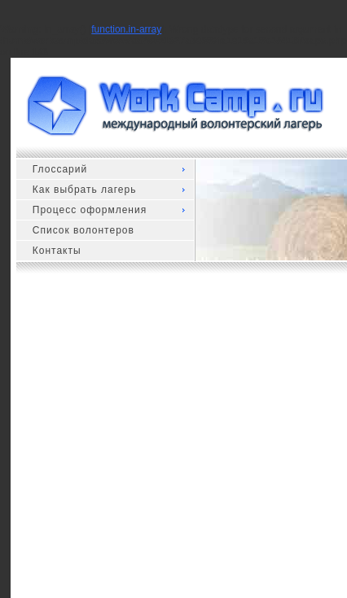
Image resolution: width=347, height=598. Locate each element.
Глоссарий (60, 169)
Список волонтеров (83, 230)
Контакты (57, 250)
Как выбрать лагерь (85, 189)
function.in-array (126, 29)
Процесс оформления (90, 210)
